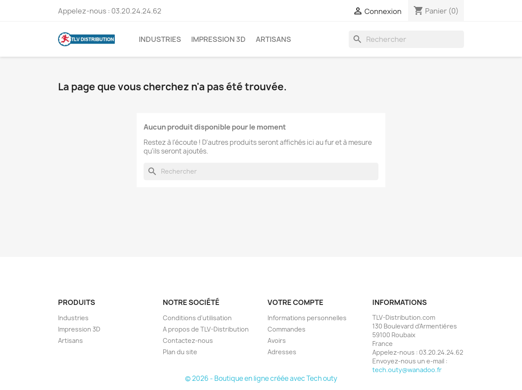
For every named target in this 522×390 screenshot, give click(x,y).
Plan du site (180, 352)
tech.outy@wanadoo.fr (407, 370)
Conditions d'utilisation (197, 318)
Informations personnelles (307, 318)
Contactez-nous (188, 340)
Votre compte (295, 302)
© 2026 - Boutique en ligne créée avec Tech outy (261, 378)
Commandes (287, 329)
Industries (160, 39)
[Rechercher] (406, 39)
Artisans (273, 39)
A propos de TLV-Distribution (206, 329)
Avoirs (277, 340)
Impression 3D (218, 39)
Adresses (282, 352)
